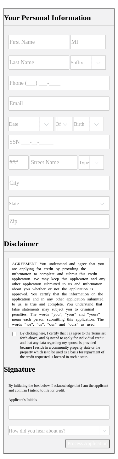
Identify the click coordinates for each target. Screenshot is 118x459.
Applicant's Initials (22, 400)
